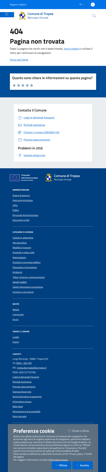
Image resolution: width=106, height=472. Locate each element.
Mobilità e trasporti (22, 247)
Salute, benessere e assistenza (28, 287)
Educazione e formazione (25, 267)
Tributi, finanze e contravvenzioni (29, 277)
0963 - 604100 (24, 363)
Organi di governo (21, 195)
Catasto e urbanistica (23, 238)
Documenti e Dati (21, 220)
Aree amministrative (23, 200)
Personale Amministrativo (25, 215)
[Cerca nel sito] (94, 16)
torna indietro (72, 49)
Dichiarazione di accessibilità (26, 411)
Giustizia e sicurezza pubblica (26, 262)
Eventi (16, 342)
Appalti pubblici (20, 282)
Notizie (16, 309)
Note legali (18, 406)
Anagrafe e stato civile (23, 252)
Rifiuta (63, 465)
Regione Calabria (18, 4)
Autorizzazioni (19, 257)
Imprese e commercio (23, 292)
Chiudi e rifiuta (80, 431)
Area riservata (19, 416)
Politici (16, 210)
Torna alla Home (19, 60)
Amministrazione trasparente (27, 396)
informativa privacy (58, 460)
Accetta (84, 465)
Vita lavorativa (20, 243)
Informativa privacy (22, 401)
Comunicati (18, 314)
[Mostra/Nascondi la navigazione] (7, 14)
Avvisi (15, 319)
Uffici (15, 205)
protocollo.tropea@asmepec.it (31, 368)
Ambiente (17, 272)
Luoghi (16, 337)
